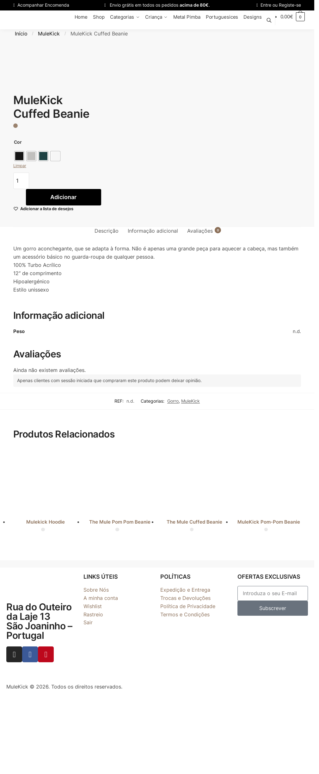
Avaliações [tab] (200, 230)
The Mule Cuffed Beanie (194, 522)
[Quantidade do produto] (21, 181)
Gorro (173, 401)
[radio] (19, 156)
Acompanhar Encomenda (41, 5)
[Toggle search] (272, 20)
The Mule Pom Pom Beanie (119, 522)
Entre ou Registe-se (278, 5)
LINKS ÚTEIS (100, 576)
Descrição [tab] (107, 231)
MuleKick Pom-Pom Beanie (268, 522)
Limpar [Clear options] (19, 165)
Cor (18, 142)
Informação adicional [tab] (153, 231)
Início (21, 33)
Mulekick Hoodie (45, 522)
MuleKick (49, 33)
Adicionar (63, 197)
